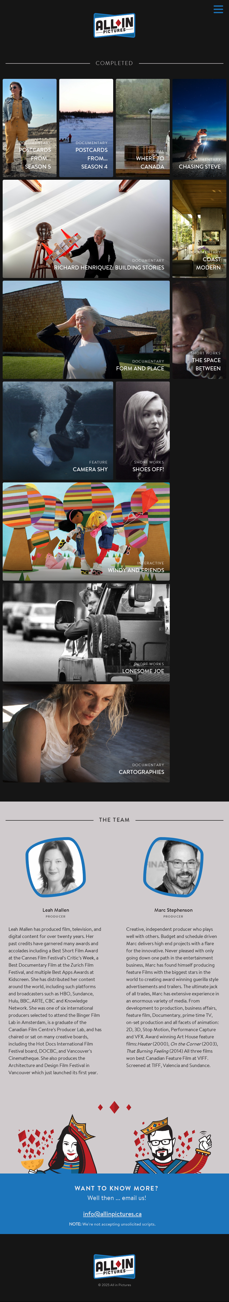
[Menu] (218, 9)
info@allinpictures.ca (112, 1214)
